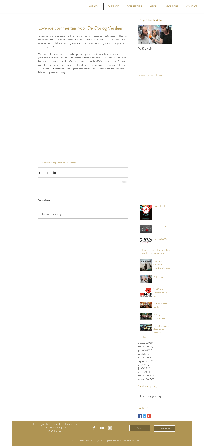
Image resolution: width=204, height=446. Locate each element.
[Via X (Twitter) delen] (47, 172)
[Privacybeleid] (164, 428)
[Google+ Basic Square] (149, 416)
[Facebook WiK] (93, 428)
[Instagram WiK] (110, 428)
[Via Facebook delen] (39, 172)
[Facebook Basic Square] (140, 416)
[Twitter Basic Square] (144, 416)
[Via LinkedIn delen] (54, 172)
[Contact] (139, 428)
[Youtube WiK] (102, 428)
